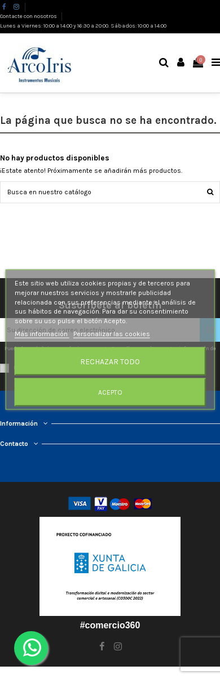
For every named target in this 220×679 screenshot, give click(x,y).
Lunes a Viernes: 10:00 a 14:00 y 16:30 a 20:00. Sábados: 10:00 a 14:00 (83, 26)
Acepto (110, 392)
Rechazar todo (110, 360)
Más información (42, 334)
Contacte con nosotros (29, 16)
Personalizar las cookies (111, 334)
